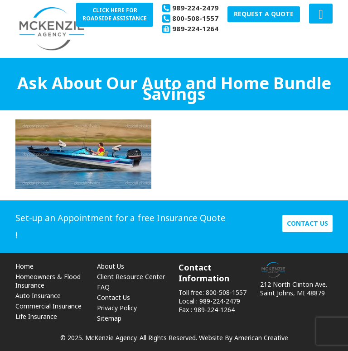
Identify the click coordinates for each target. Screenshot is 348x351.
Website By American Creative (243, 337)
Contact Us (113, 297)
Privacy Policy (117, 308)
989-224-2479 (195, 7)
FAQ (103, 287)
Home (24, 266)
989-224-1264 (195, 28)
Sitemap (109, 318)
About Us (110, 266)
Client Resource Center (131, 276)
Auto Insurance (38, 295)
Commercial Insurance (48, 306)
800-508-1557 (195, 18)
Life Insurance (36, 316)
